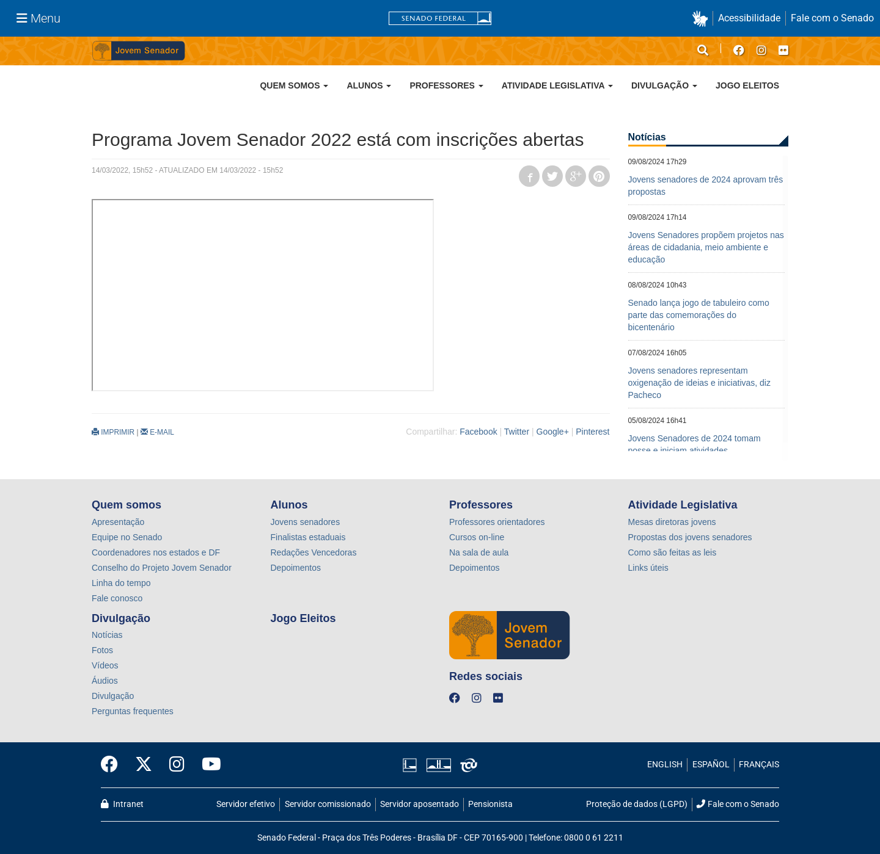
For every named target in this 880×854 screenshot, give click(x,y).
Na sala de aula (478, 552)
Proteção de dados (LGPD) (637, 804)
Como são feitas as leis (672, 552)
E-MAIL (157, 432)
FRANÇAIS (759, 764)
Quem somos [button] (294, 85)
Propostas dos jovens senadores (690, 537)
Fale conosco (117, 598)
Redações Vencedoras (314, 552)
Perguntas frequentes (133, 711)
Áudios (105, 681)
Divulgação (113, 696)
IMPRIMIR (113, 432)
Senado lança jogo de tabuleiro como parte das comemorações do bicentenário (698, 315)
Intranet (122, 804)
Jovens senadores (305, 522)
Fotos (102, 650)
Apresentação (118, 522)
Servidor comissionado (328, 804)
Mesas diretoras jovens (672, 522)
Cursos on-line (476, 537)
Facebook (478, 431)
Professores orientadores (496, 522)
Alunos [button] (368, 85)
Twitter (516, 431)
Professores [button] (446, 85)
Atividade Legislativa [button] (557, 85)
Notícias (107, 635)
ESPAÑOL (711, 764)
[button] (702, 18)
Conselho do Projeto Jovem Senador (162, 568)
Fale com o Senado (832, 18)
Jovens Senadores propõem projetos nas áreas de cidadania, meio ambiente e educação (706, 247)
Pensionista (490, 804)
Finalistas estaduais (308, 537)
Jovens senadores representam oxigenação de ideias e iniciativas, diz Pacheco (699, 383)
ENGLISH (665, 764)
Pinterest (592, 431)
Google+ (553, 431)
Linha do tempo (121, 583)
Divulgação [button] (664, 85)
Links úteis (648, 568)
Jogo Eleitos (747, 85)
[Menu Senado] (38, 18)
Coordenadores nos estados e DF (156, 552)
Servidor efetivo (245, 804)
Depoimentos (296, 568)
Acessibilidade (749, 18)
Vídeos (105, 665)
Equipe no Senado (127, 537)
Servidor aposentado (419, 804)
